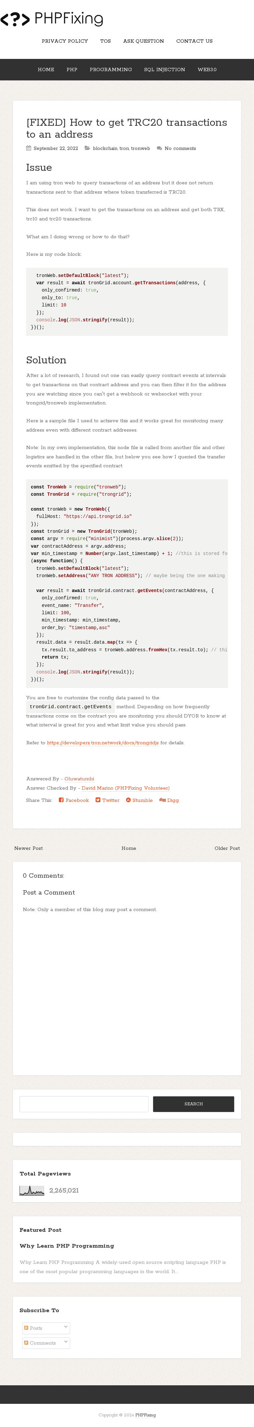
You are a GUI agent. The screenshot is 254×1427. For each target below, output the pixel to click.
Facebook (74, 800)
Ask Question (143, 41)
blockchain (105, 149)
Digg (169, 800)
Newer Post (28, 848)
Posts (33, 1328)
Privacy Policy (65, 41)
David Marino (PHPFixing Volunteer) (126, 788)
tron (124, 149)
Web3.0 (207, 70)
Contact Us (194, 41)
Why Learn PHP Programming (67, 1246)
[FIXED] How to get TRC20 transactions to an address (126, 129)
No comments (180, 149)
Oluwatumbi (79, 779)
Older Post (227, 848)
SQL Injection (164, 70)
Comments (40, 1343)
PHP (71, 70)
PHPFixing (145, 1415)
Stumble (139, 800)
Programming (111, 70)
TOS (105, 41)
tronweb (140, 149)
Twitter (107, 800)
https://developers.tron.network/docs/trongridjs (103, 743)
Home (46, 70)
